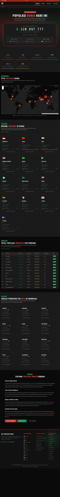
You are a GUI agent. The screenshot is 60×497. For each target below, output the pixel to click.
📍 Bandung (51, 441)
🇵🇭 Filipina (25, 459)
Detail (54, 256)
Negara (43, 3)
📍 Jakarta (51, 437)
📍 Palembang (51, 447)
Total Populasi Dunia (39, 436)
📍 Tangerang (51, 451)
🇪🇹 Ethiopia (26, 453)
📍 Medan (50, 443)
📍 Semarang (51, 449)
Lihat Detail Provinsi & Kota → (10, 151)
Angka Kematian (39, 446)
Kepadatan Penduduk (40, 440)
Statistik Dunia (35, 466)
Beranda (37, 3)
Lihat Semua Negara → (5, 132)
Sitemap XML (24, 466)
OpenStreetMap (48, 113)
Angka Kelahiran (39, 444)
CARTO (57, 113)
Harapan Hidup (38, 442)
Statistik (49, 3)
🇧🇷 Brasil (25, 444)
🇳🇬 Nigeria (25, 448)
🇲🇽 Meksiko (26, 455)
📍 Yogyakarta (51, 457)
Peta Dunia (55, 3)
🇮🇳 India (25, 440)
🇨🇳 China (25, 438)
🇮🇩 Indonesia (26, 436)
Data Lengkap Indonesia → (6, 248)
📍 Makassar (51, 453)
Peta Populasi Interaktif (40, 448)
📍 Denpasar (51, 459)
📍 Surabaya (51, 439)
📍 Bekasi (50, 445)
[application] (30, 99)
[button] (47, 103)
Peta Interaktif (32, 421)
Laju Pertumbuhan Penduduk (41, 438)
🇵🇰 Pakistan (26, 446)
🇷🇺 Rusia (25, 451)
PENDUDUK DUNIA (7, 434)
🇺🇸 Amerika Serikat (27, 442)
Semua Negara (22, 421)
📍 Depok (50, 455)
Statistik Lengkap (11, 421)
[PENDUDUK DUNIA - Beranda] (2, 3)
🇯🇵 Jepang (26, 457)
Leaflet (43, 113)
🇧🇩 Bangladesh (26, 450)
